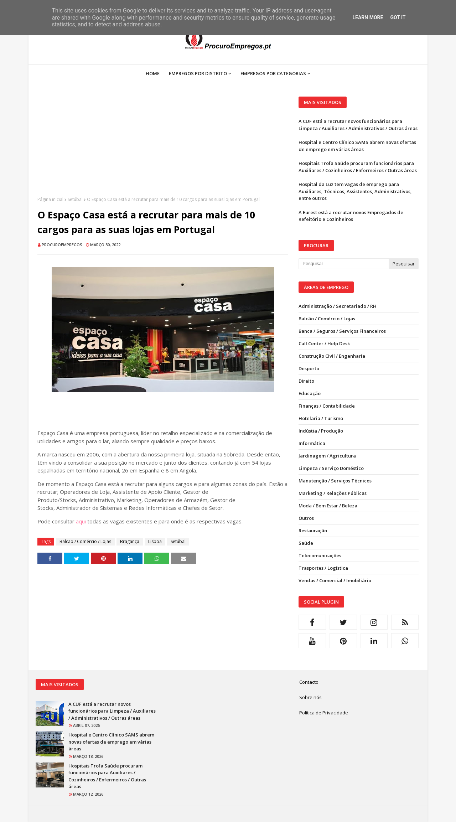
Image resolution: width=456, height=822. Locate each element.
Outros (306, 518)
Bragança (129, 541)
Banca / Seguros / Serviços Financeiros (342, 331)
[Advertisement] (162, 146)
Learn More (367, 17)
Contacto (308, 682)
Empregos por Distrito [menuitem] (198, 73)
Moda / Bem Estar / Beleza (328, 505)
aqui (81, 521)
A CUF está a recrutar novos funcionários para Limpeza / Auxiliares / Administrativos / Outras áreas (358, 124)
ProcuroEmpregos (62, 244)
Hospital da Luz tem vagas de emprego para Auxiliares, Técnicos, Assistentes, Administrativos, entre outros (355, 191)
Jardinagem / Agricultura (327, 456)
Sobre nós (310, 697)
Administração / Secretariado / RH (338, 306)
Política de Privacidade (323, 712)
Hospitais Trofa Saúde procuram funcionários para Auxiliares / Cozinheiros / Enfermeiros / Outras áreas (358, 167)
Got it (397, 17)
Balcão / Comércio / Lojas (85, 541)
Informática (312, 443)
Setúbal (75, 199)
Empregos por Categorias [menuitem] (273, 73)
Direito (306, 381)
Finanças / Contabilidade (327, 406)
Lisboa (155, 541)
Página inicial (50, 199)
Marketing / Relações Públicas (333, 493)
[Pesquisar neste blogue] (343, 263)
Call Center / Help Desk (324, 343)
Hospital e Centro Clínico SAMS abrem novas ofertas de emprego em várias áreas (357, 145)
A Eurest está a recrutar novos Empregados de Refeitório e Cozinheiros (351, 216)
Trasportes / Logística (323, 568)
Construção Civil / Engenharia (332, 356)
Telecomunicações (320, 555)
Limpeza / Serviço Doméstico (331, 468)
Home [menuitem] (153, 73)
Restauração (313, 530)
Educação (310, 393)
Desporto (309, 368)
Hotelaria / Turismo (321, 418)
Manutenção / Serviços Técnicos (335, 480)
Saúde (306, 543)
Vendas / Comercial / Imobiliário (335, 580)
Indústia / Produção (321, 431)
